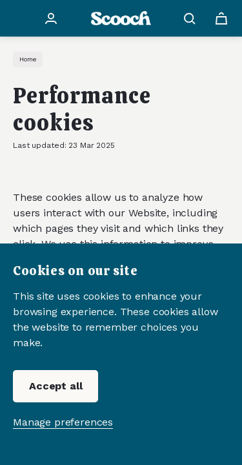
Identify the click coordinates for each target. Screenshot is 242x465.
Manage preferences (63, 422)
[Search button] (191, 18)
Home (27, 59)
